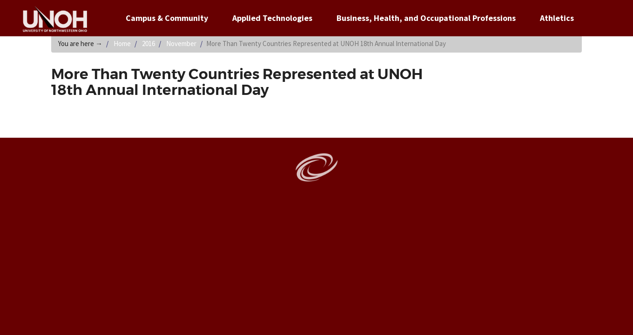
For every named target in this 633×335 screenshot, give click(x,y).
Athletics (557, 18)
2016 (148, 43)
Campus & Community (167, 18)
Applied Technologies (272, 18)
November (181, 43)
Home (122, 43)
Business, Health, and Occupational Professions (426, 18)
